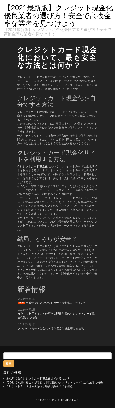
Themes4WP (68, 400)
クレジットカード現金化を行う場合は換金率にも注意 (39, 386)
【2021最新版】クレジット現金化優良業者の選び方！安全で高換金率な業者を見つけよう (58, 15)
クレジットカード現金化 (32, 166)
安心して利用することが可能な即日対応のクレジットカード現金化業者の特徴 (54, 382)
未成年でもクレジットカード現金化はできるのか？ (38, 378)
